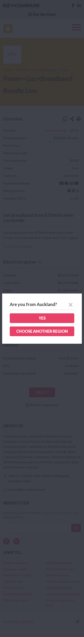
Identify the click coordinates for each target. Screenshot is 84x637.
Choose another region (42, 331)
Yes (42, 318)
